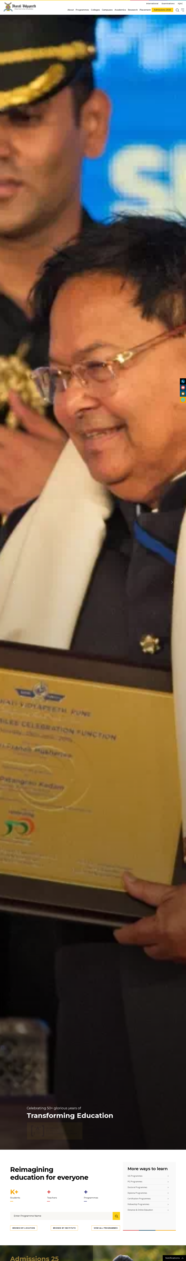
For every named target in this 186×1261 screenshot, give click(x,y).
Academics (120, 10)
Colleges (95, 10)
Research (133, 10)
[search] (177, 10)
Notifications (171, 1257)
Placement (145, 10)
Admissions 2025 (162, 10)
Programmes (82, 10)
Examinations (168, 3)
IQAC (180, 3)
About (70, 10)
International (152, 3)
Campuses (107, 10)
